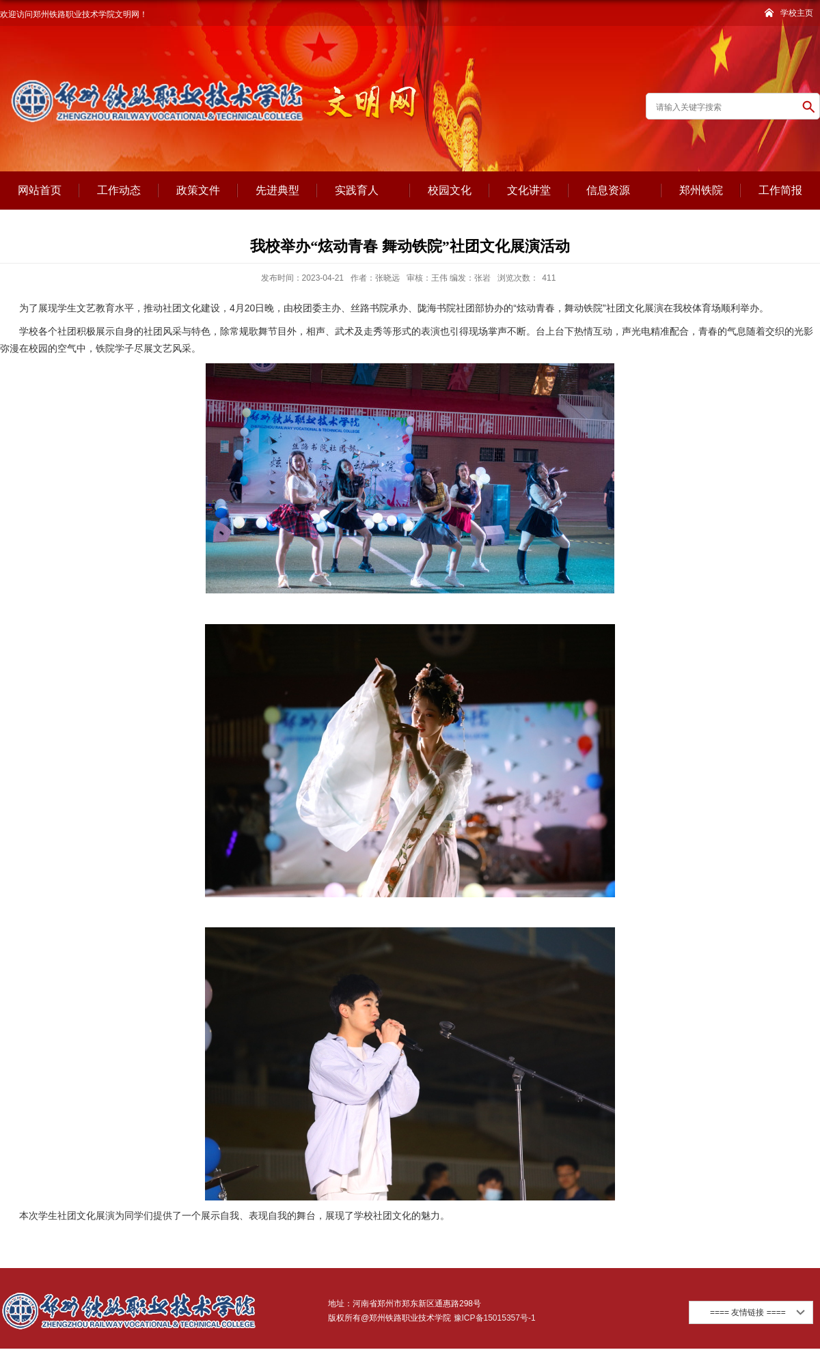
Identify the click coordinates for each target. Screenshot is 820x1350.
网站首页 (40, 190)
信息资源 (615, 191)
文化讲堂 (529, 190)
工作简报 (780, 190)
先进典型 (277, 190)
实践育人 (363, 191)
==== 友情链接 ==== (748, 1312)
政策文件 (198, 190)
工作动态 (119, 190)
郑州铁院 (701, 190)
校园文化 (450, 190)
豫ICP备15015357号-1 (493, 1318)
